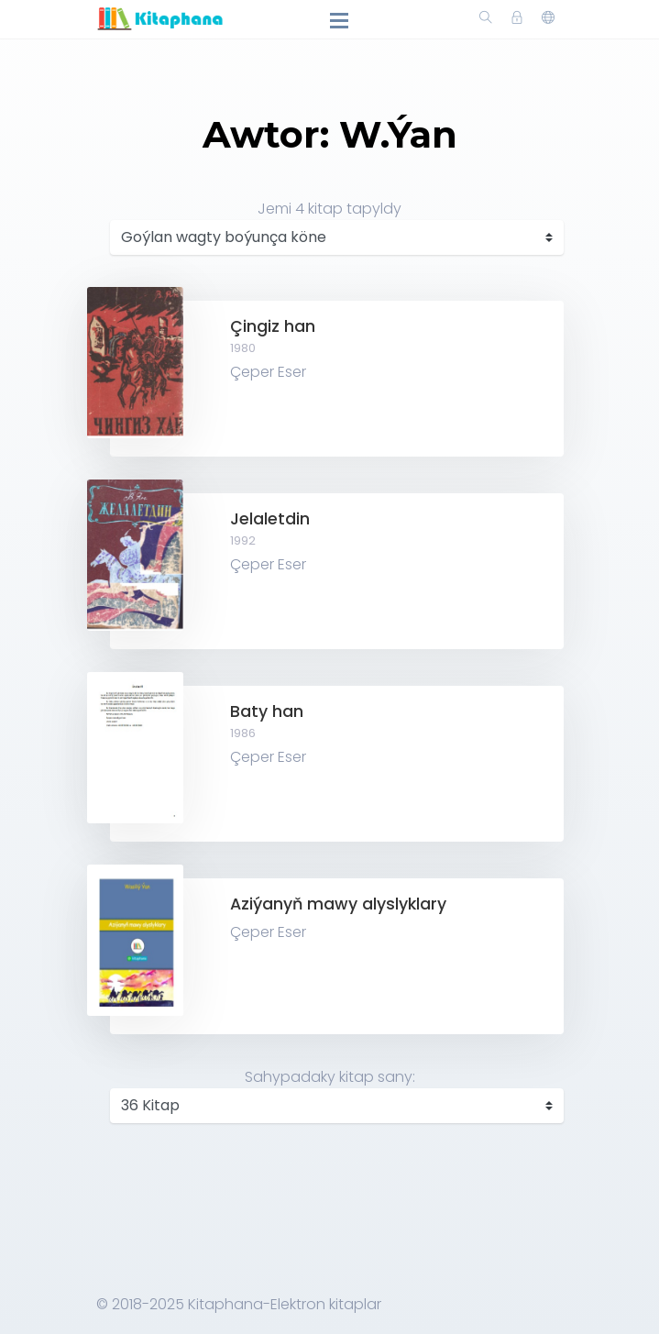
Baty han (266, 711)
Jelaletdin (270, 519)
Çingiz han (272, 326)
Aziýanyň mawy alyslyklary (338, 904)
